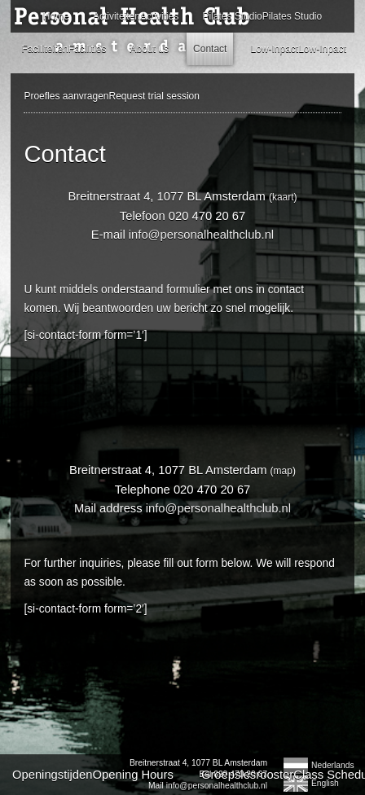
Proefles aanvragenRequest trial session (111, 96)
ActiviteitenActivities (135, 16)
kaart (283, 197)
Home (56, 16)
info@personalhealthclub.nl (201, 234)
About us (149, 49)
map (283, 471)
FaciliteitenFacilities (63, 49)
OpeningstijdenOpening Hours (93, 774)
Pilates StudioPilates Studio (262, 16)
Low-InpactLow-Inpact (297, 49)
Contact (209, 49)
